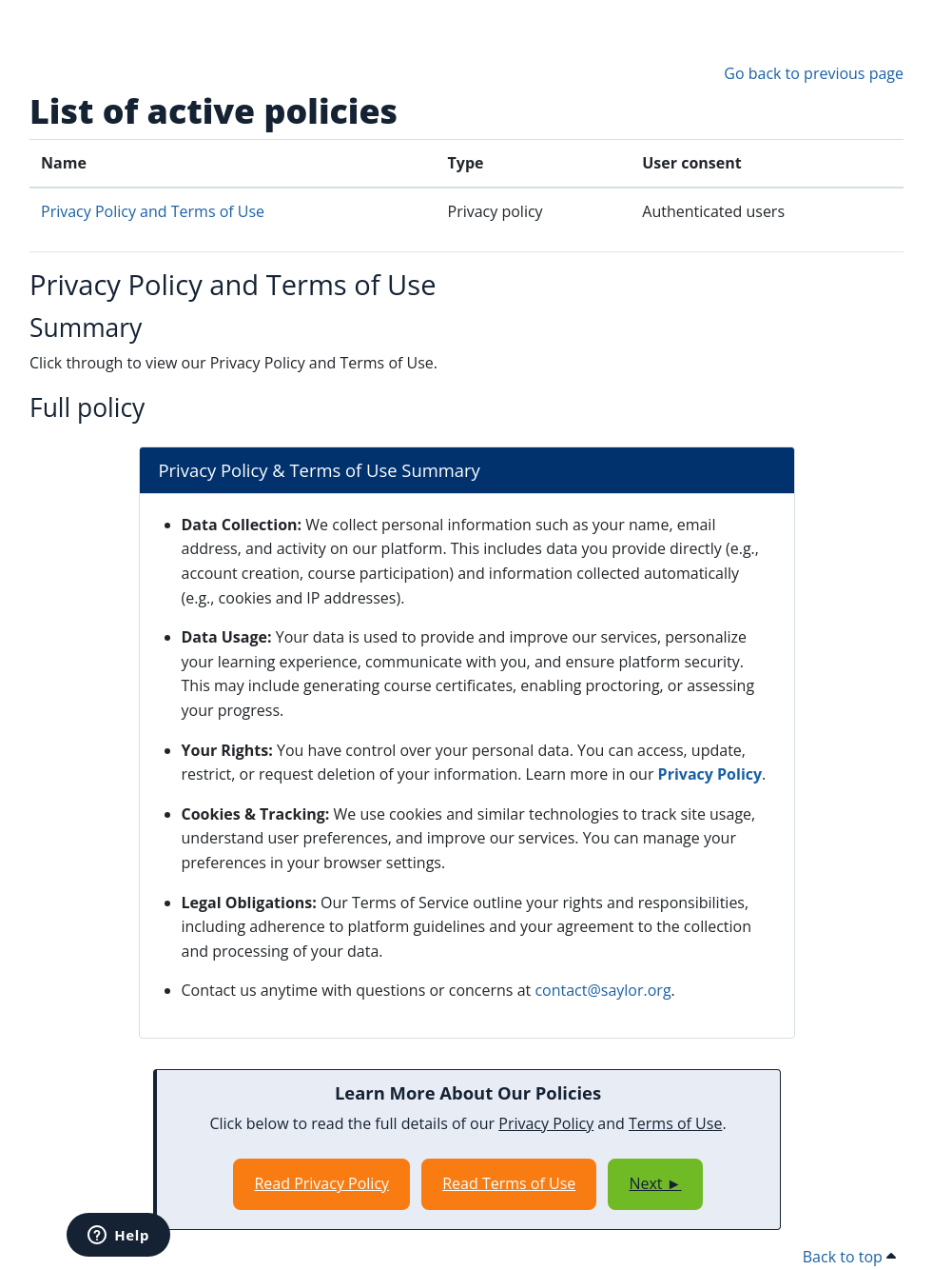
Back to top (849, 1256)
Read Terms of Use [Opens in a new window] (508, 1183)
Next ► (655, 1183)
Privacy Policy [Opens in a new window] (710, 774)
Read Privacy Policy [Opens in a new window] (321, 1183)
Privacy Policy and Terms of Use (152, 211)
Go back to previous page (814, 73)
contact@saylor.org (603, 990)
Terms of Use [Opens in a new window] (675, 1123)
